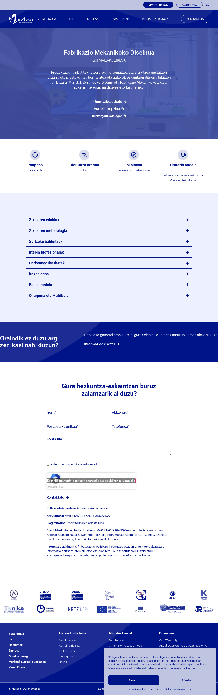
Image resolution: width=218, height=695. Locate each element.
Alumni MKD (189, 4)
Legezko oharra (182, 689)
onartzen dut (73, 464)
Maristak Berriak (121, 633)
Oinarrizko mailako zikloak (125, 645)
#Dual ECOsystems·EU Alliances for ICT (184, 645)
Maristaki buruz (155, 19)
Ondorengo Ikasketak (47, 263)
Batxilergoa (46, 19)
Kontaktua (195, 19)
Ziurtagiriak (66, 656)
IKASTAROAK (120, 19)
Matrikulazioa (67, 640)
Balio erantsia (40, 284)
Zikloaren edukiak (44, 220)
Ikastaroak (16, 645)
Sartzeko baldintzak (45, 241)
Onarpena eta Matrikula (49, 295)
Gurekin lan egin (19, 656)
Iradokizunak (67, 651)
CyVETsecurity (168, 640)
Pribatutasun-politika (64, 464)
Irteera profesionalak (46, 252)
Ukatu (186, 680)
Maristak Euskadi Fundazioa (27, 661)
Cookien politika (138, 689)
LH (71, 19)
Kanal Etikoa (17, 667)
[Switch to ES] (207, 5)
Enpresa (92, 19)
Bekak (63, 661)
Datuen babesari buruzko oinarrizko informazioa (79, 508)
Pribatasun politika (160, 689)
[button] (109, 219)
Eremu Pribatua (158, 4)
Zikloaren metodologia (48, 230)
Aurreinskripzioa (69, 645)
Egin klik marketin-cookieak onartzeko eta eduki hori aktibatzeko (91, 480)
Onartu (134, 680)
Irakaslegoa (39, 274)
